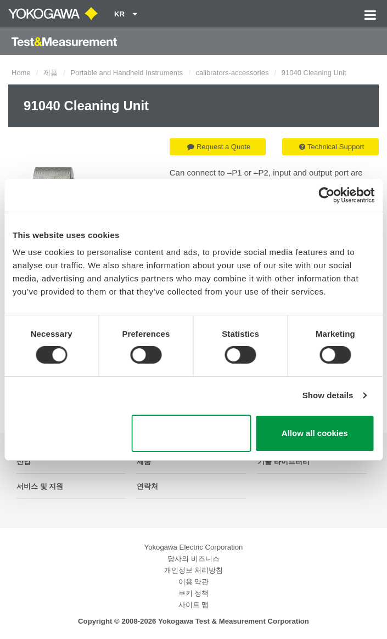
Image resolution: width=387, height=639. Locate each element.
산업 (23, 461)
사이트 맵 (193, 605)
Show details (328, 395)
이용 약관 (193, 582)
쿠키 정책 (193, 593)
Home (21, 73)
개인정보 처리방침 (193, 570)
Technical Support (331, 147)
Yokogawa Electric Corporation (193, 547)
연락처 (147, 486)
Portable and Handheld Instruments (127, 73)
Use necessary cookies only (191, 433)
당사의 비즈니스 (193, 559)
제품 (50, 73)
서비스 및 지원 (39, 486)
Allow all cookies (315, 433)
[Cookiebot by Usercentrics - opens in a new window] (326, 194)
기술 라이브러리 (283, 461)
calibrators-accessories (231, 73)
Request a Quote (218, 147)
